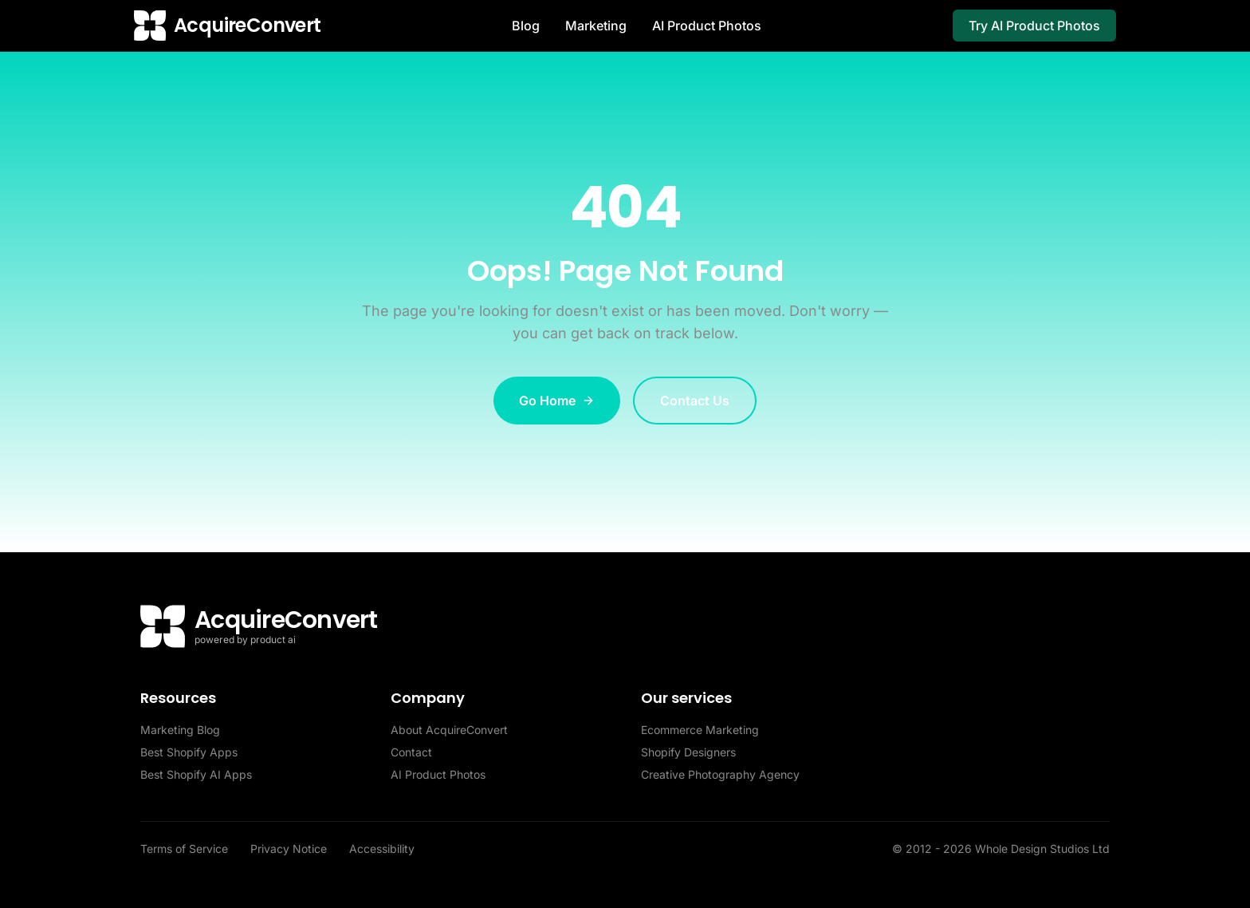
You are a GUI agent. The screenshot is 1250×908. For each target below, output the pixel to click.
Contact (411, 752)
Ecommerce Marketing (700, 729)
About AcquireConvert (449, 729)
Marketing (596, 26)
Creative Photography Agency (720, 774)
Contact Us (694, 401)
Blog (526, 26)
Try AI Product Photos (1034, 26)
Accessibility (382, 848)
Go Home (557, 401)
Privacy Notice (290, 848)
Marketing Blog (180, 729)
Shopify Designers (688, 752)
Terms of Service (185, 848)
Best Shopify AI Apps (196, 774)
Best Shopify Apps (189, 752)
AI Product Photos (706, 26)
